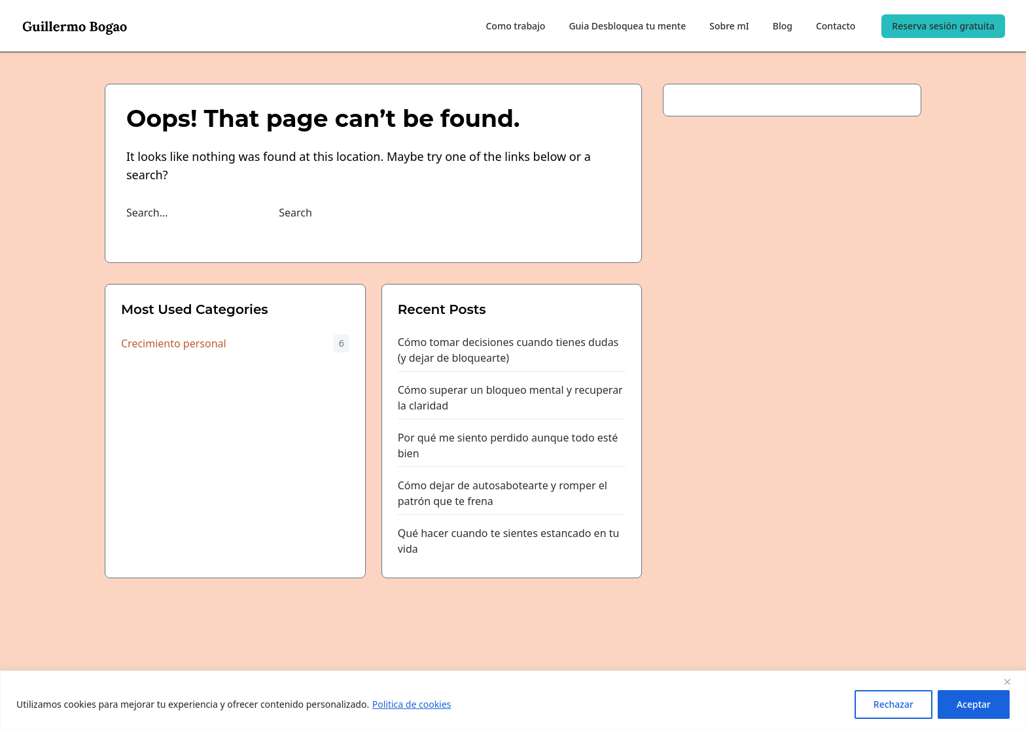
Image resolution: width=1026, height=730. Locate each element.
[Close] (1012, 681)
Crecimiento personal (173, 343)
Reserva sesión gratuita (943, 26)
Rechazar (893, 704)
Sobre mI (729, 26)
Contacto (835, 26)
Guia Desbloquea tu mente (627, 26)
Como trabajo (515, 26)
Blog (782, 26)
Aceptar (974, 704)
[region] (513, 700)
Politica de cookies (411, 704)
